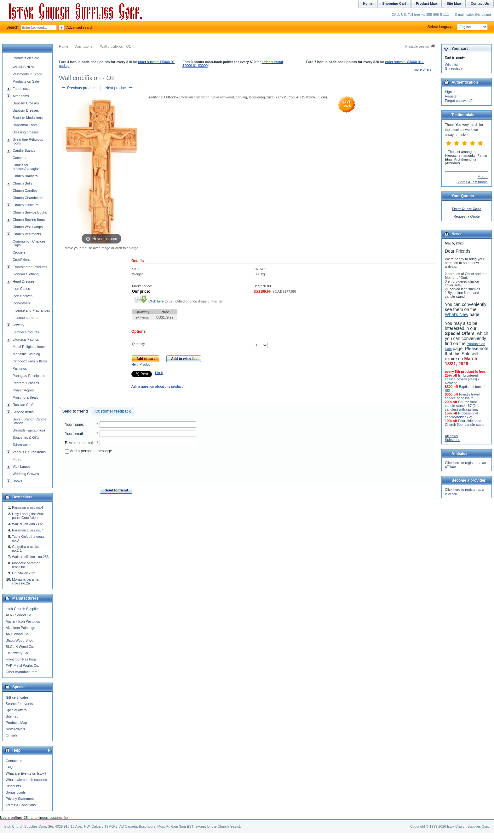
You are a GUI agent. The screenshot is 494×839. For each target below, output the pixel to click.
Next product (119, 88)
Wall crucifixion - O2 (27, 524)
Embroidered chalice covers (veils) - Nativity (462, 379)
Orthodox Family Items (30, 361)
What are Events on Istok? (26, 773)
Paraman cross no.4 (27, 507)
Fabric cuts (21, 89)
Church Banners (25, 176)
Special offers (16, 710)
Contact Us (480, 3)
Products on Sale (26, 58)
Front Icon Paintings (21, 659)
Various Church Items (29, 452)
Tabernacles (22, 445)
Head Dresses (24, 281)
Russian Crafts (24, 405)
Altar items (21, 96)
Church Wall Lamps (28, 227)
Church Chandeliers (28, 198)
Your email (74, 433)
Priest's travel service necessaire (462, 396)
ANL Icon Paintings (20, 628)
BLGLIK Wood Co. (20, 646)
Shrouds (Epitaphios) (29, 430)
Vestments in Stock (27, 74)
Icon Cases (21, 288)
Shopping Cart (394, 3)
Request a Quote (466, 216)
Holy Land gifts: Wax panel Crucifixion (27, 515)
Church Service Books (30, 212)
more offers (422, 69)
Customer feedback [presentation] (113, 411)
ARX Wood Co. (17, 634)
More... (483, 177)
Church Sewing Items (29, 219)
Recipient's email (79, 443)
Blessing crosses (26, 132)
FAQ (9, 767)
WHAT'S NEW (24, 67)
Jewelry (18, 325)
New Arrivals (15, 729)
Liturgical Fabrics (26, 339)
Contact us (14, 761)
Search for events (19, 704)
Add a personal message (88, 451)
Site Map (454, 3)
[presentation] (130, 468)
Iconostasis (21, 303)
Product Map (426, 3)
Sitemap (12, 716)
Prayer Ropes (23, 390)
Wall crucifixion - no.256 (30, 557)
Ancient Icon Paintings (23, 621)
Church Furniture (26, 205)
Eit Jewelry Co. (17, 653)
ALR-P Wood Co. (19, 615)
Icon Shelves (22, 296)
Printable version (417, 46)
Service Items (23, 412)
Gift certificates (17, 697)
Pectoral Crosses (26, 383)
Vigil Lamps (22, 466)
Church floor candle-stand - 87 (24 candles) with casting (461, 405)
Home (63, 46)
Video (17, 459)
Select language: (458, 27)
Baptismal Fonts (25, 125)
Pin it (159, 373)
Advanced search (79, 27)
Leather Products (26, 332)
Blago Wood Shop (19, 640)
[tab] (75, 411)
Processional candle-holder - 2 (461, 415)
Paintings (20, 368)
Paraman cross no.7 (27, 530)
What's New (456, 314)
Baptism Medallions (28, 118)
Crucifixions (83, 46)
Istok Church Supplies (22, 609)
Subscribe (452, 440)
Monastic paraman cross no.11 (26, 565)
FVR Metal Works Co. (22, 665)
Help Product (141, 364)
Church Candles (25, 190)
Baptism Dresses (26, 110)
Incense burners (25, 318)
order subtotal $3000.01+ (404, 62)
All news (451, 436)
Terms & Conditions (21, 805)
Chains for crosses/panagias (26, 167)
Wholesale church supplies (26, 780)
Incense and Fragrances (31, 310)
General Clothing (26, 274)
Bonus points (16, 792)
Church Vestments (27, 234)
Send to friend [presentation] (75, 411)
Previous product (77, 88)
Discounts (13, 786)
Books (17, 481)
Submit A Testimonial (472, 182)
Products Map (16, 723)
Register (451, 96)
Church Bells (22, 183)
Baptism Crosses (26, 103)
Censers (19, 158)
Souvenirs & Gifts (26, 437)
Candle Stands (24, 150)
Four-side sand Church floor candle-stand (465, 422)
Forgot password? (459, 101)
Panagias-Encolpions (29, 376)
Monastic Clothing (26, 354)
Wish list (451, 65)
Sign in (450, 92)
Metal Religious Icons (29, 347)
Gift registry (453, 68)
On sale (12, 735)
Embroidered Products (30, 267)
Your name (74, 424)
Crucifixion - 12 (23, 573)
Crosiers (19, 252)
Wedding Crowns (26, 474)
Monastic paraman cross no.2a (26, 581)
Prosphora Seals (25, 397)
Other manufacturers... (23, 672)
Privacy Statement (20, 799)
